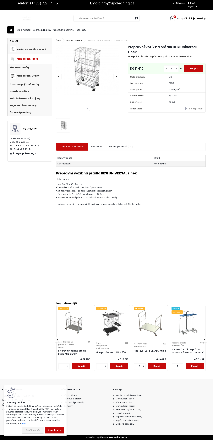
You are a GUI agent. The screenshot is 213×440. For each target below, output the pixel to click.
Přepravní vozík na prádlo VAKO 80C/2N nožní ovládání (188, 351)
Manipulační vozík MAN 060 (111, 352)
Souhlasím (54, 430)
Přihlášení (180, 3)
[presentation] (59, 76)
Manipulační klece (74, 40)
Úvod (58, 40)
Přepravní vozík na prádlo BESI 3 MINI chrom (72, 352)
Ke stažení (96, 146)
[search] (136, 18)
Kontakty (81, 29)
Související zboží (121, 146)
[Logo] (26, 18)
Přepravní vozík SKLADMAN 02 (150, 350)
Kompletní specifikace (72, 146)
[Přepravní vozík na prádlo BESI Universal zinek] (87, 70)
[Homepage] (10, 30)
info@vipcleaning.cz (25, 153)
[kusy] (171, 68)
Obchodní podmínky (63, 29)
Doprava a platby (42, 29)
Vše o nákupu (23, 29)
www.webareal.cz (117, 437)
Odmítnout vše (32, 430)
